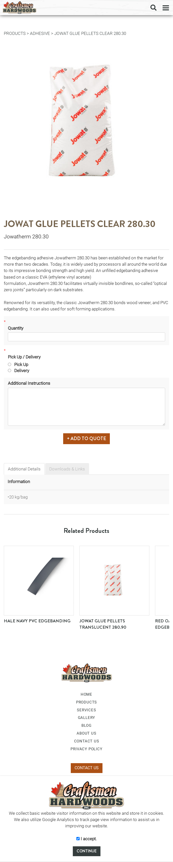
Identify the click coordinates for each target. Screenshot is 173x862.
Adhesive (40, 33)
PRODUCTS (15, 33)
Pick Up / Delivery (24, 356)
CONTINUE (87, 851)
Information (19, 481)
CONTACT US (86, 741)
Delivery (18, 370)
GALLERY (86, 717)
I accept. (86, 838)
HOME (86, 694)
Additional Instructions (29, 383)
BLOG (86, 725)
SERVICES (86, 710)
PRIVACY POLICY (86, 749)
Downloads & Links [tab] (67, 468)
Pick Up (18, 364)
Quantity (15, 328)
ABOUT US (86, 733)
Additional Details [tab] (24, 468)
